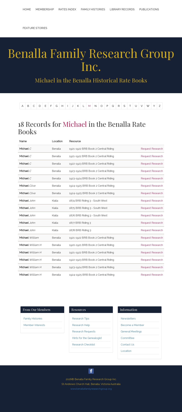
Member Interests (34, 325)
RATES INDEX (67, 9)
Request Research (152, 148)
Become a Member (132, 325)
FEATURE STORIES (35, 28)
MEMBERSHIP (45, 9)
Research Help (81, 325)
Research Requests (83, 331)
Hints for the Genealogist (87, 338)
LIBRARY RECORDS (122, 9)
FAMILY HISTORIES (93, 9)
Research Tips (80, 318)
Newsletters (128, 318)
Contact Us (127, 344)
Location (126, 350)
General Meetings (131, 331)
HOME (27, 9)
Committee (127, 338)
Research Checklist (83, 344)
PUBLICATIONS (149, 9)
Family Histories (32, 318)
